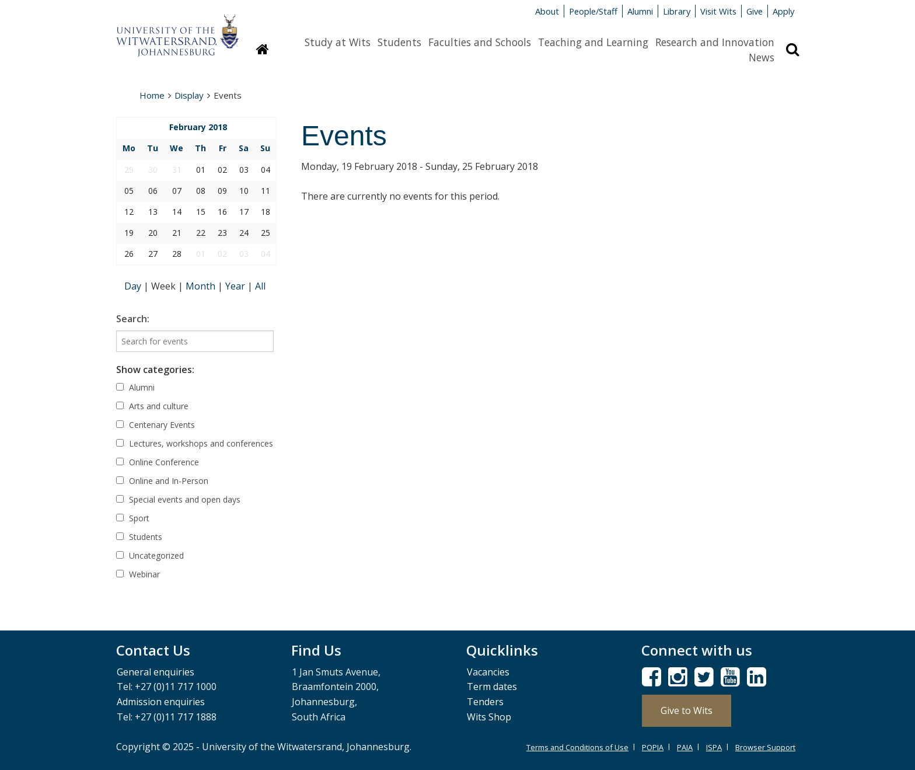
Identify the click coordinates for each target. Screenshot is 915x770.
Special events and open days (178, 499)
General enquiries (155, 672)
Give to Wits (687, 710)
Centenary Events (155, 424)
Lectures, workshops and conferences (194, 443)
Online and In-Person (162, 480)
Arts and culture (152, 406)
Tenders (485, 701)
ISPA (714, 747)
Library (676, 11)
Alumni (640, 11)
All (260, 286)
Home (152, 95)
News (761, 57)
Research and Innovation (714, 42)
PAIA (685, 747)
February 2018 (198, 127)
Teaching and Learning (593, 42)
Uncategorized (150, 555)
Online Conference (157, 462)
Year (236, 286)
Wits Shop (489, 716)
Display (189, 95)
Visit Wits (718, 11)
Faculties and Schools (479, 42)
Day (134, 286)
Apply (783, 11)
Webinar (138, 574)
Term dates (492, 686)
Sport (132, 518)
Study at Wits (338, 42)
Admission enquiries (161, 701)
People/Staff (593, 11)
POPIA (652, 747)
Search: (132, 318)
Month (202, 286)
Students (399, 42)
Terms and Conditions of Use (577, 747)
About (547, 11)
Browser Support (765, 747)
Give (754, 11)
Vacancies (488, 672)
